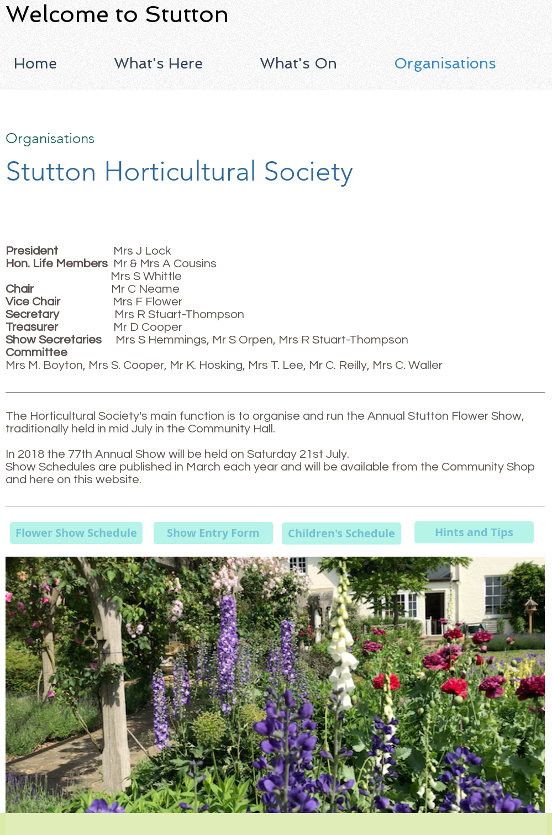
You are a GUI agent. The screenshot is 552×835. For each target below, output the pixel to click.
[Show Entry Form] (213, 533)
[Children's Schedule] (341, 533)
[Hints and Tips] (474, 532)
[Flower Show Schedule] (76, 533)
